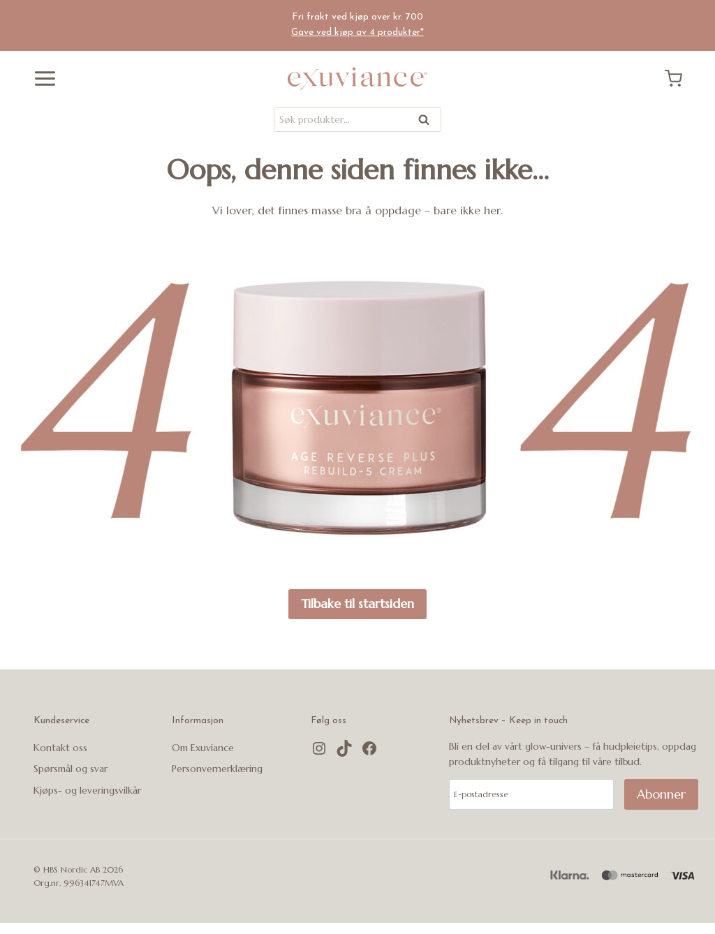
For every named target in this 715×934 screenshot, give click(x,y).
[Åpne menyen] (39, 78)
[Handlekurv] (679, 78)
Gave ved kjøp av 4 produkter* (357, 32)
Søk (424, 122)
